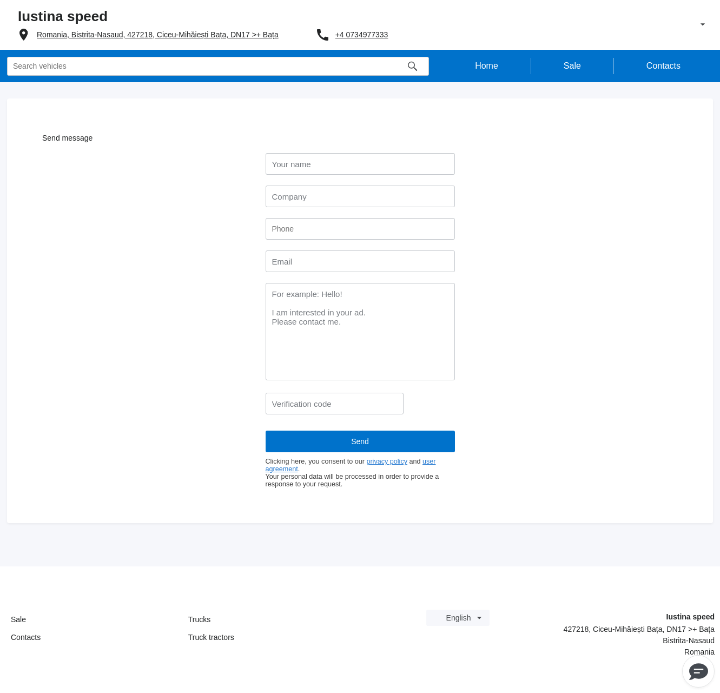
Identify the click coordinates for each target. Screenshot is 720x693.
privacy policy (386, 461)
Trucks (199, 619)
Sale (18, 619)
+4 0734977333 (361, 34)
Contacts (26, 637)
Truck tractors (211, 637)
